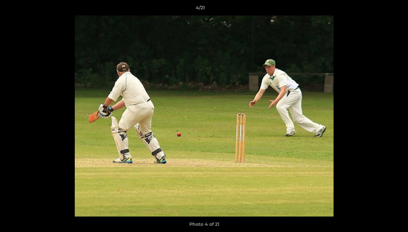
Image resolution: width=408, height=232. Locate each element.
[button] (381, 9)
